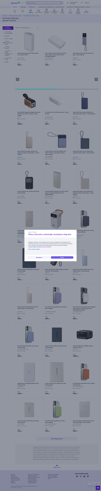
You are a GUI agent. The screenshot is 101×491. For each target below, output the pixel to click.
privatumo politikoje (46, 247)
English (30, 232)
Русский (35, 232)
